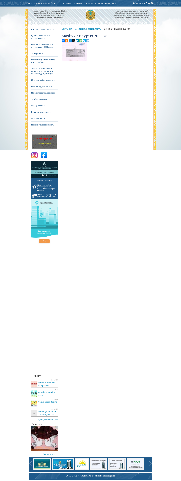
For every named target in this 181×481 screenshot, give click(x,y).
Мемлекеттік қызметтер (75, 3)
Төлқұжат (37, 53)
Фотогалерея (93, 3)
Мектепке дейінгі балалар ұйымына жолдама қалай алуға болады (43, 187)
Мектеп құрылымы (41, 86)
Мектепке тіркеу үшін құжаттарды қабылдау (44, 196)
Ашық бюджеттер (53, 3)
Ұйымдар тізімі (44, 180)
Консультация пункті (42, 29)
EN (143, 3)
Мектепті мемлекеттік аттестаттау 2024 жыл (42, 45)
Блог (113, 3)
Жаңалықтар (37, 3)
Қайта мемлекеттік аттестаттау (40, 36)
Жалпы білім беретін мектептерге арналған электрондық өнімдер (43, 71)
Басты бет (67, 28)
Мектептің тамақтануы (43, 124)
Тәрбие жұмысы (40, 99)
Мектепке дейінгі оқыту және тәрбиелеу (43, 60)
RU (140, 3)
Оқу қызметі (38, 105)
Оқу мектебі (38, 118)
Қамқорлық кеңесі (41, 112)
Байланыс (106, 3)
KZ (137, 3)
